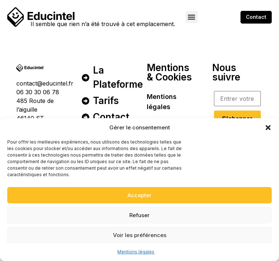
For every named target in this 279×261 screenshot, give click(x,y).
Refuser (139, 215)
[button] (268, 127)
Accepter (139, 195)
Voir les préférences (139, 235)
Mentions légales (135, 251)
